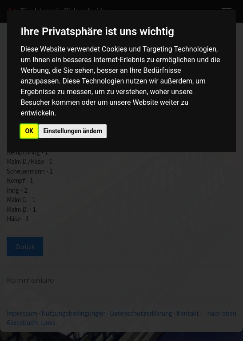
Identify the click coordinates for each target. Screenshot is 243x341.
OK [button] (29, 131)
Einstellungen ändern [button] (72, 131)
